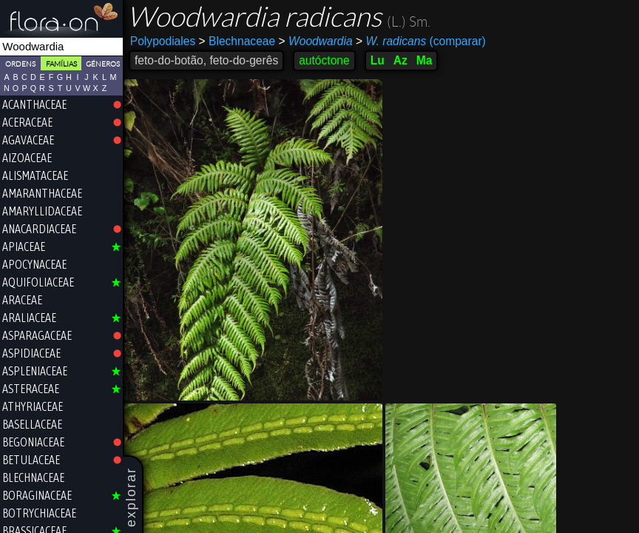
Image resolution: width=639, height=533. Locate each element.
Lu (378, 60)
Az (400, 60)
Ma (424, 60)
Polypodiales (162, 41)
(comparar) (421, 41)
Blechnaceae (237, 41)
